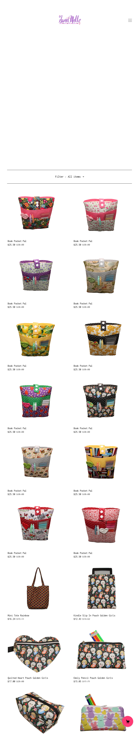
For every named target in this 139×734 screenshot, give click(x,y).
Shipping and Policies (20, 716)
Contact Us (13, 713)
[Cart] (127, 721)
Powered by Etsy (16, 725)
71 (91, 697)
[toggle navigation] (130, 20)
